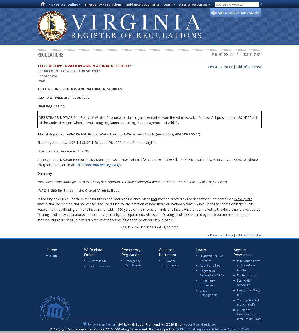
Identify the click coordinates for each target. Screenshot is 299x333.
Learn (168, 4)
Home (54, 255)
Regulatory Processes (207, 283)
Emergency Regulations (103, 4)
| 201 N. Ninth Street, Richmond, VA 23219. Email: (150, 324)
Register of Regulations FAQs (212, 273)
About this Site (210, 265)
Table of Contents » (249, 67)
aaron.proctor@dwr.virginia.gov (98, 165)
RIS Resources (247, 275)
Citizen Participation (208, 292)
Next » (229, 67)
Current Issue (97, 261)
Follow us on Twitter (101, 324)
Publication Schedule (245, 282)
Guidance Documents (143, 4)
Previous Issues (99, 266)
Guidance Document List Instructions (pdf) (249, 314)
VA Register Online (63, 4)
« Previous (215, 67)
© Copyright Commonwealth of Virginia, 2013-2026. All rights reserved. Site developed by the (149, 329)
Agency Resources (193, 4)
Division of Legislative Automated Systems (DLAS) (214, 329)
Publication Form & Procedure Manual (248, 265)
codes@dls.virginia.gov (200, 324)
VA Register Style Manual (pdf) (249, 302)
